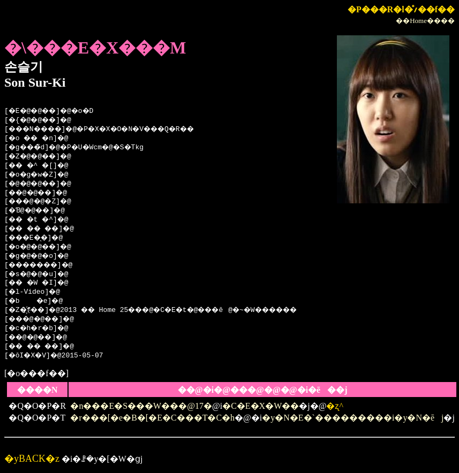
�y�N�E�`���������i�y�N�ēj (352, 417)
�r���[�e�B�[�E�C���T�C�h (152, 417)
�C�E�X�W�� (260, 405)
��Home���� (425, 21)
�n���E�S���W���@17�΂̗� (141, 405)
